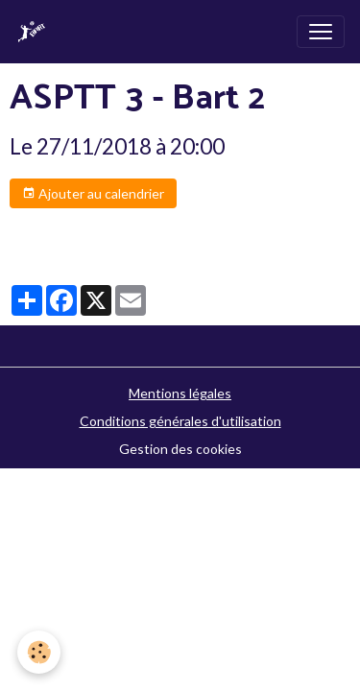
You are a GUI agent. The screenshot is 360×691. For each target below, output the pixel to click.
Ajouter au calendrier (93, 194)
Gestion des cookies (180, 449)
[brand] (35, 31)
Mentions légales (180, 393)
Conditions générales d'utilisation (180, 421)
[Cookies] (38, 652)
